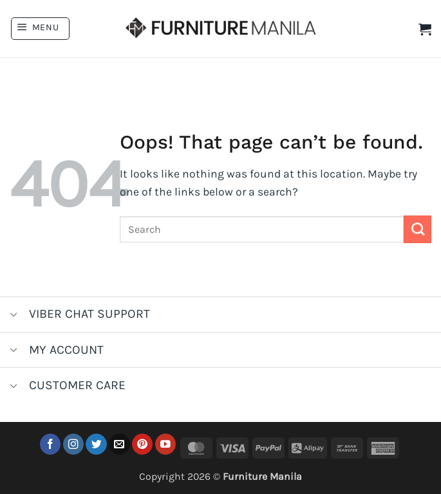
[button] (40, 28)
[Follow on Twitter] (96, 444)
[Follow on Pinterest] (142, 444)
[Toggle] (14, 315)
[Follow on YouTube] (165, 444)
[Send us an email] (119, 444)
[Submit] (417, 229)
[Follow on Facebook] (50, 444)
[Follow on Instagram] (73, 444)
